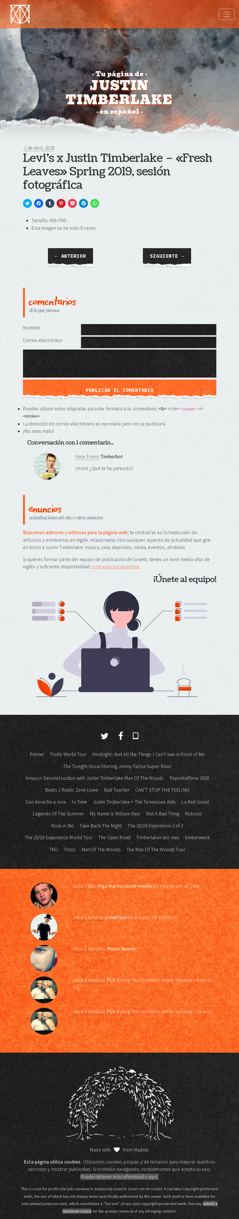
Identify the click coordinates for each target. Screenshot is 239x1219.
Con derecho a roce (45, 802)
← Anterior (70, 256)
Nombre (31, 328)
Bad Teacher (117, 790)
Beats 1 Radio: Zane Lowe (71, 790)
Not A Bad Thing (162, 814)
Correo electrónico (42, 340)
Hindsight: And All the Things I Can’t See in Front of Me (148, 754)
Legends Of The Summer (58, 814)
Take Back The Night (101, 826)
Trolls (70, 849)
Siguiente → (167, 256)
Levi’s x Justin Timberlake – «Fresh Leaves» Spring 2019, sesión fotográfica (117, 171)
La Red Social (195, 802)
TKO (53, 849)
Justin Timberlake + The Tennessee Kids (134, 802)
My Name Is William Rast (115, 814)
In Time (79, 802)
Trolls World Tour (68, 754)
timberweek (197, 837)
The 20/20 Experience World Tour (59, 837)
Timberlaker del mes (157, 837)
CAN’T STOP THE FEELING (162, 790)
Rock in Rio (62, 826)
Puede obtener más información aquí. (119, 1177)
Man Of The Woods (101, 849)
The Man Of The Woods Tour (155, 849)
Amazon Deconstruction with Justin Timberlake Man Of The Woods (94, 778)
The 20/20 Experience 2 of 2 (155, 826)
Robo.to (193, 814)
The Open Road (114, 837)
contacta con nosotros (115, 567)
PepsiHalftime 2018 (189, 778)
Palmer (37, 754)
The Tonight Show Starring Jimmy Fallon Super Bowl (117, 766)
